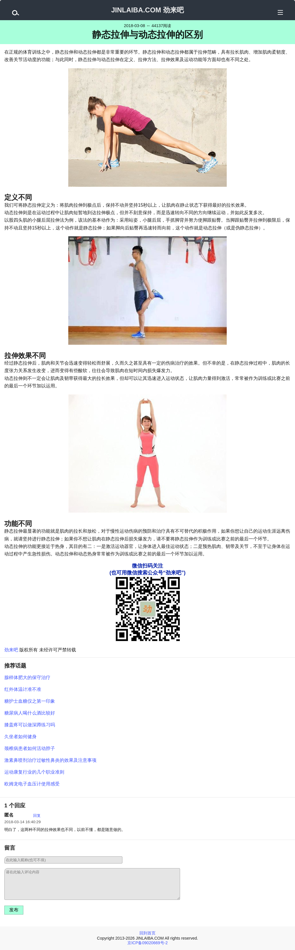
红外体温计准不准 (22, 689)
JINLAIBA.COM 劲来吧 (147, 10)
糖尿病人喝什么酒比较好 (29, 712)
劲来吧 (11, 649)
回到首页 (147, 933)
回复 (37, 815)
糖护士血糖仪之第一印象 (29, 701)
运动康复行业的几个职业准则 (34, 772)
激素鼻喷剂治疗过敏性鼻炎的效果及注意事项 (50, 760)
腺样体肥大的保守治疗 (27, 677)
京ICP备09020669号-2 (147, 942)
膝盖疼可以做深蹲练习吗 (29, 724)
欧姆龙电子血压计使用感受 (32, 783)
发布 (13, 909)
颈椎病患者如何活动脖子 (29, 748)
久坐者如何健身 (20, 736)
